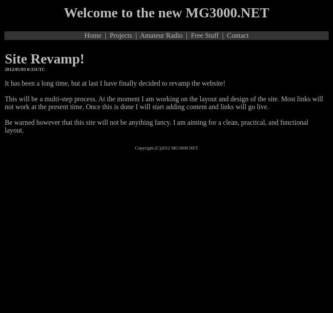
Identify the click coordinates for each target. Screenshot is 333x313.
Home (93, 35)
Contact (238, 35)
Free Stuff (205, 35)
